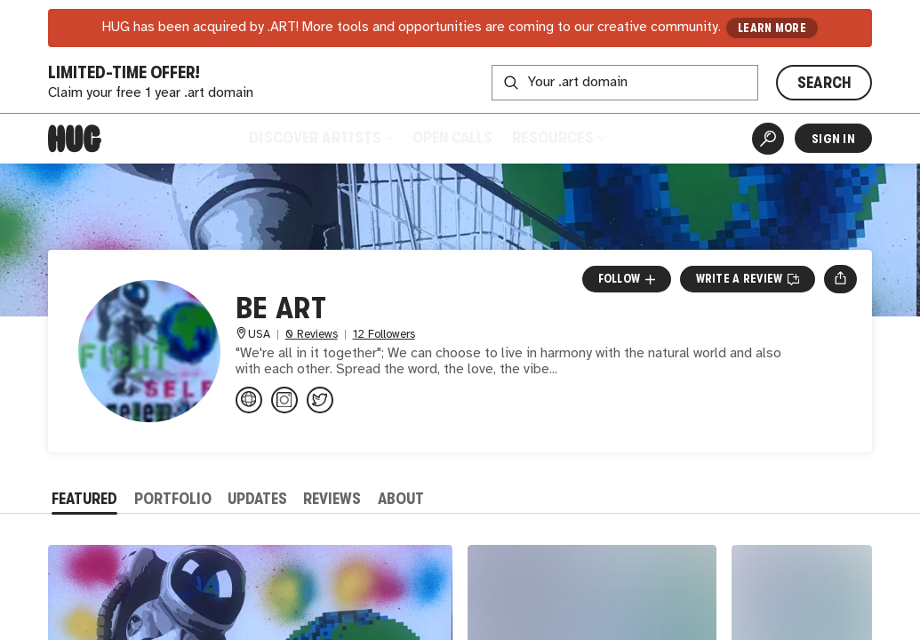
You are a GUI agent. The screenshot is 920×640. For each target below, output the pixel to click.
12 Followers (384, 334)
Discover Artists (321, 138)
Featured (84, 499)
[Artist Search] (768, 139)
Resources (558, 138)
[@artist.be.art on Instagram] (284, 400)
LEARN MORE (772, 28)
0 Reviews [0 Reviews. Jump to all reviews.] (311, 334)
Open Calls (452, 138)
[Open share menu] (840, 279)
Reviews (332, 499)
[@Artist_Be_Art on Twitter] (320, 400)
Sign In (833, 139)
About (401, 499)
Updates (257, 499)
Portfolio (173, 499)
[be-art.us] (249, 400)
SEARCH (824, 83)
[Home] (74, 139)
